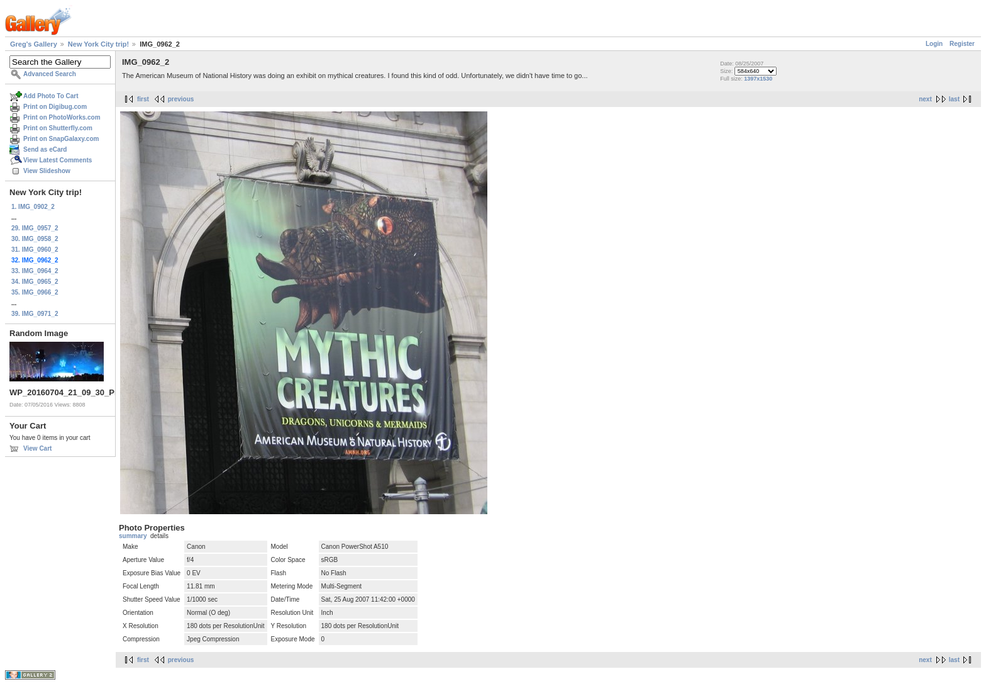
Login (934, 43)
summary (133, 535)
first (143, 99)
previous (181, 99)
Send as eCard (45, 149)
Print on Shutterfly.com (57, 128)
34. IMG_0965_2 (34, 281)
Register (962, 43)
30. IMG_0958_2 (34, 238)
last (954, 99)
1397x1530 (758, 79)
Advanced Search (49, 73)
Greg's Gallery (33, 44)
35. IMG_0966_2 (34, 292)
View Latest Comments (57, 160)
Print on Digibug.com (55, 106)
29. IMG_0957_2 (34, 228)
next (925, 99)
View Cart (37, 448)
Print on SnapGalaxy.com (61, 138)
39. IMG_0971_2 (34, 313)
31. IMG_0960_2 (34, 249)
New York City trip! (98, 44)
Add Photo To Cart (51, 96)
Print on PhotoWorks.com (62, 117)
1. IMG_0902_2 (33, 206)
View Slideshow (46, 170)
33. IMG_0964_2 (34, 270)
